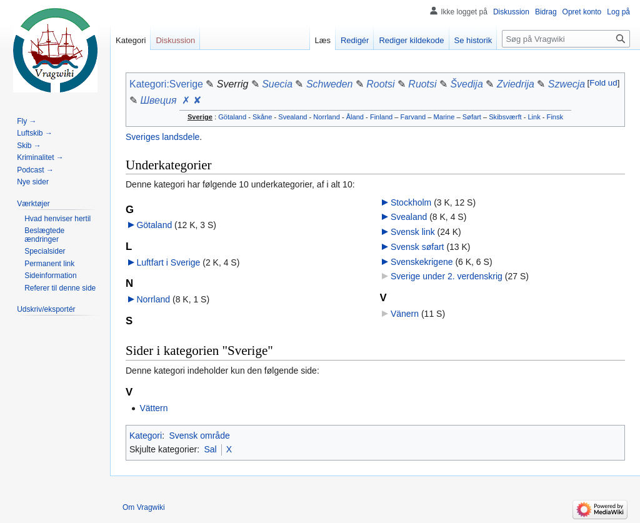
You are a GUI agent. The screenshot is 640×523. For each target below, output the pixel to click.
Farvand (413, 117)
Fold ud (603, 82)
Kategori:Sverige (166, 84)
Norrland (326, 117)
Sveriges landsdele (162, 137)
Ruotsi (422, 84)
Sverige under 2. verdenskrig (446, 276)
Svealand (292, 117)
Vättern (153, 408)
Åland (355, 117)
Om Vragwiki (143, 507)
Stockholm (411, 202)
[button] (603, 82)
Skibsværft (505, 117)
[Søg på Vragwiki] (566, 38)
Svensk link (413, 232)
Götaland (232, 117)
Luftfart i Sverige (168, 262)
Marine (444, 117)
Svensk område (199, 436)
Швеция (158, 100)
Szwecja (566, 84)
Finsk (555, 117)
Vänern (405, 314)
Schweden (329, 84)
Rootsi (380, 84)
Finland (381, 117)
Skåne (262, 117)
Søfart (471, 117)
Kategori (145, 436)
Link (534, 117)
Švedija (466, 84)
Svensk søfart (417, 247)
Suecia (277, 84)
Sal (210, 449)
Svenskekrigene (422, 262)
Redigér (355, 40)
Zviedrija (515, 84)
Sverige (200, 117)
